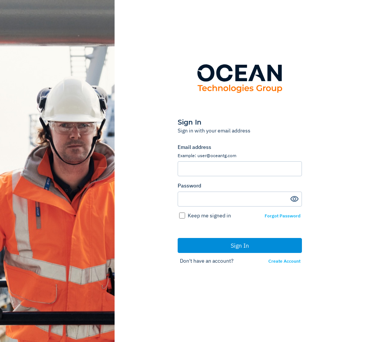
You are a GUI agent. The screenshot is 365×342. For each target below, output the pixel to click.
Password (189, 185)
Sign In (240, 245)
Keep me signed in (209, 215)
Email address (240, 151)
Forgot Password (282, 216)
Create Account (284, 261)
